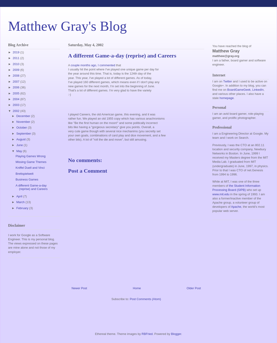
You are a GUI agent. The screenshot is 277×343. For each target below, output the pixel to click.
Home (137, 288)
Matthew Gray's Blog (67, 26)
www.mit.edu (220, 194)
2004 (16, 99)
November (23, 121)
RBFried (147, 334)
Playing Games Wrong (30, 156)
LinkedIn (258, 89)
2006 (16, 87)
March (21, 202)
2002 (16, 111)
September (24, 133)
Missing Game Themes (30, 162)
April (19, 196)
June (20, 145)
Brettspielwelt (24, 173)
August (21, 139)
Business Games (26, 179)
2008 (16, 75)
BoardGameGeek (238, 89)
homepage (227, 98)
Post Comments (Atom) (145, 299)
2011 (16, 58)
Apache (236, 206)
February (22, 208)
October (22, 127)
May (19, 151)
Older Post (194, 288)
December (23, 116)
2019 (16, 52)
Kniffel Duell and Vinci (30, 167)
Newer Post (79, 288)
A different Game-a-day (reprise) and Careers (31, 187)
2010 (16, 64)
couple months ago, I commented (93, 65)
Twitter (227, 81)
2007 (16, 81)
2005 (16, 93)
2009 (16, 70)
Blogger (176, 334)
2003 (16, 105)
